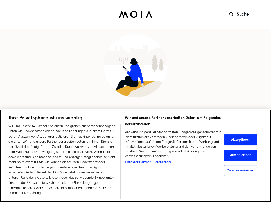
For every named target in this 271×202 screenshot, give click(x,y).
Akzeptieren (240, 140)
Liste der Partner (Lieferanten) (148, 162)
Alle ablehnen (240, 155)
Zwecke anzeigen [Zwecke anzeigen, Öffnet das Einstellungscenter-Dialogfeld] (240, 170)
